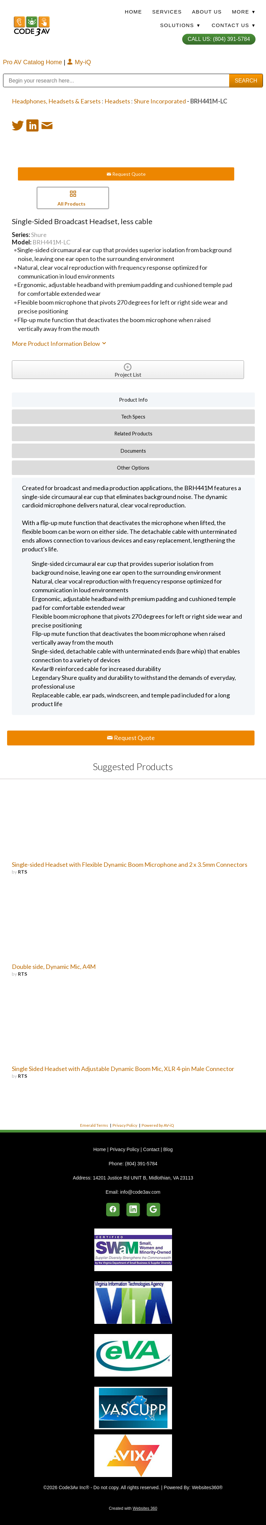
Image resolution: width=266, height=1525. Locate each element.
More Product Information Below (59, 343)
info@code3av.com (140, 1192)
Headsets (117, 101)
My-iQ (79, 62)
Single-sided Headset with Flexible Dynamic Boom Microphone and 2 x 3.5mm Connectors (129, 864)
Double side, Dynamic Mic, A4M (54, 966)
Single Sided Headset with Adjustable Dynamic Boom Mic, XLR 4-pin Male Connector (123, 1068)
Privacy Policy (125, 1125)
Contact (151, 1149)
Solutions (180, 25)
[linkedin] (133, 1209)
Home (133, 12)
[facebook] (113, 1209)
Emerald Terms (94, 1125)
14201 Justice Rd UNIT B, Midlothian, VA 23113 (143, 1178)
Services (167, 12)
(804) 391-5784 (141, 1163)
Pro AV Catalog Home (33, 62)
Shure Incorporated (160, 101)
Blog (168, 1149)
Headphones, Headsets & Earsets (56, 101)
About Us (207, 12)
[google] (153, 1209)
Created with (133, 1508)
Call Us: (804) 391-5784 (219, 39)
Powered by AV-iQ (158, 1125)
